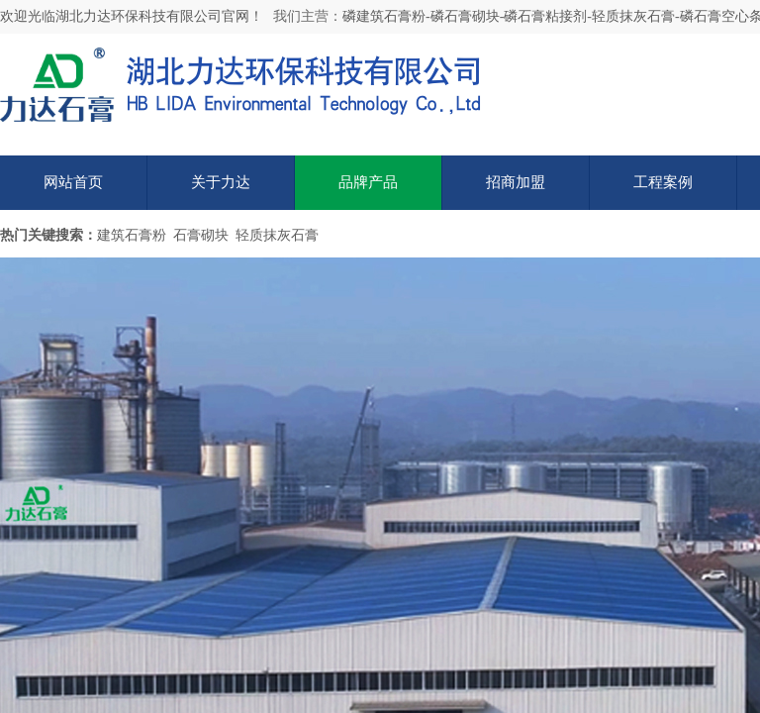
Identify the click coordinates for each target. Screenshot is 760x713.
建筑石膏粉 (131, 235)
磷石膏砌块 (465, 16)
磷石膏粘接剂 (545, 16)
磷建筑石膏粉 (384, 16)
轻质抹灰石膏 (633, 16)
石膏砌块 (201, 235)
